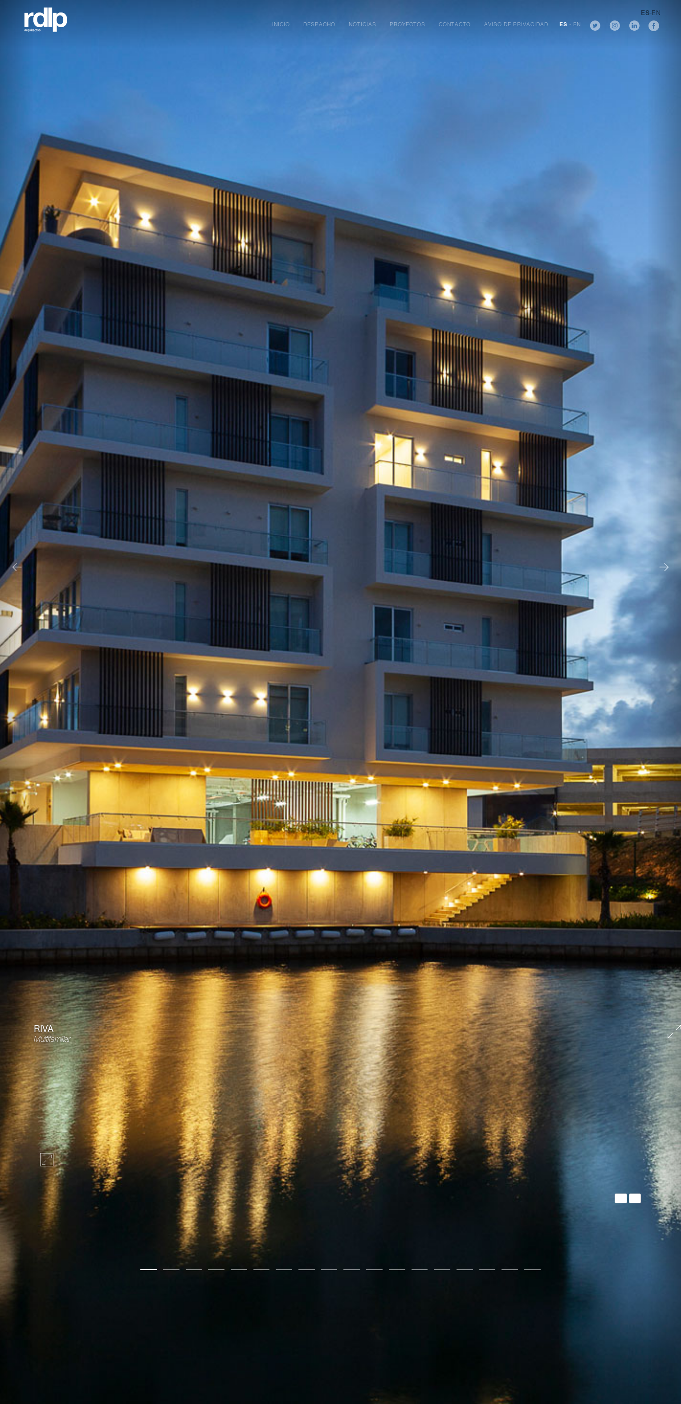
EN (577, 25)
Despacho (319, 25)
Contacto (455, 25)
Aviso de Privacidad (516, 25)
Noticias (362, 25)
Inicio (281, 25)
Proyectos (407, 25)
